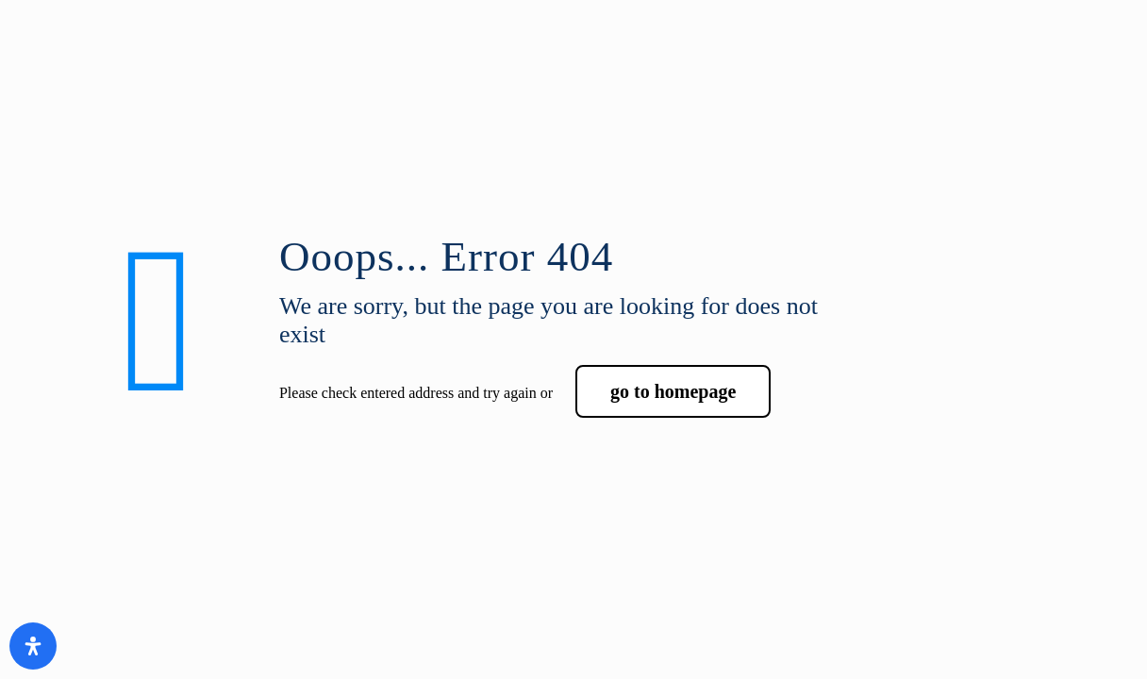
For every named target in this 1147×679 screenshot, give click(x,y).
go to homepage (673, 391)
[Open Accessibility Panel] (33, 646)
